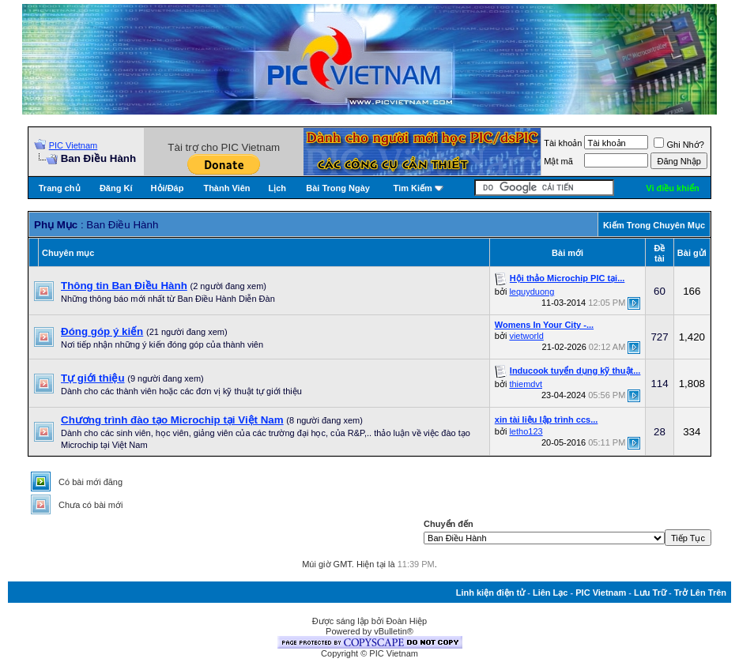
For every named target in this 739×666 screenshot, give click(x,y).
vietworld (526, 336)
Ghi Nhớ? (678, 144)
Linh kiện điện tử (490, 592)
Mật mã (558, 161)
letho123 (525, 431)
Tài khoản (563, 143)
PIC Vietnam (73, 145)
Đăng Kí (116, 188)
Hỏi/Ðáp (167, 188)
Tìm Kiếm (412, 188)
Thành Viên (226, 188)
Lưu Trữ (650, 592)
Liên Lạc (550, 592)
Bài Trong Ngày (338, 188)
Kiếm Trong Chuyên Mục (654, 225)
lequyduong (531, 291)
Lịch (277, 188)
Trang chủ (60, 188)
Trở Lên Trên (700, 592)
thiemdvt (525, 384)
